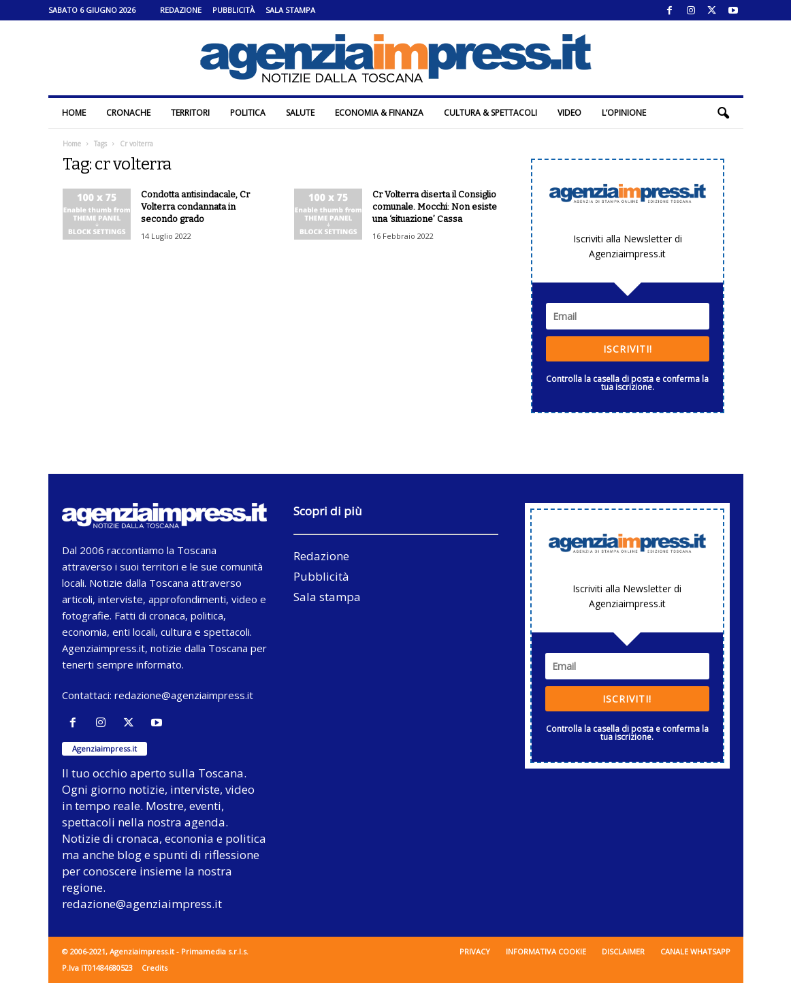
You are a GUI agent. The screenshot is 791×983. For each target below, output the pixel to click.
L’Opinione (624, 112)
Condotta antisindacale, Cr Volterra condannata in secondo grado (195, 206)
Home (74, 112)
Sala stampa (290, 10)
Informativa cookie (546, 951)
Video (569, 112)
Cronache (128, 112)
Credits (154, 968)
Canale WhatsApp (695, 951)
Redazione (180, 10)
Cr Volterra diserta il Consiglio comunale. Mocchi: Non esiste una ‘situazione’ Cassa (434, 206)
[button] (723, 113)
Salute (300, 112)
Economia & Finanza (379, 112)
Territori (190, 112)
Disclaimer (623, 951)
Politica (247, 112)
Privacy (474, 951)
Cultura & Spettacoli (490, 112)
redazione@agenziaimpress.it (183, 695)
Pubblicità (233, 10)
